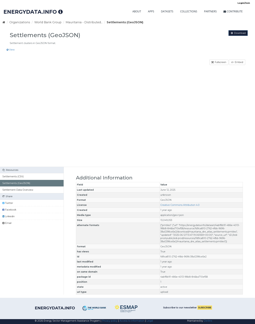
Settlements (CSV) (13, 176)
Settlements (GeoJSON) (125, 22)
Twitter (7, 203)
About (136, 11)
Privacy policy (109, 320)
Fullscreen (219, 62)
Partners (210, 11)
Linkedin (8, 216)
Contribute (233, 11)
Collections (188, 11)
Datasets (167, 11)
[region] (127, 118)
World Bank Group (47, 22)
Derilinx (208, 320)
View (11, 49)
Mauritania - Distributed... (84, 22)
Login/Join (244, 3)
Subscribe (204, 307)
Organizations (19, 22)
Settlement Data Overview (17, 189)
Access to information (132, 320)
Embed (237, 62)
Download (238, 33)
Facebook (9, 209)
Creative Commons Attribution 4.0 (180, 205)
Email (6, 223)
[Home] (3, 22)
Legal (150, 320)
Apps (151, 11)
